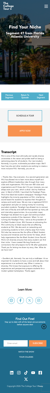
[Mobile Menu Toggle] (46, 6)
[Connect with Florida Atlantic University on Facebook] (20, 300)
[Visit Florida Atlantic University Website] (11, 300)
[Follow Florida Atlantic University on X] (29, 300)
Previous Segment (9, 96)
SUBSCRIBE (38, 343)
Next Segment (41, 96)
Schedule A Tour (25, 116)
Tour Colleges (26, 357)
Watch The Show (26, 352)
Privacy (40, 386)
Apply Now (25, 131)
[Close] (25, 328)
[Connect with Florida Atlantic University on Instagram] (38, 300)
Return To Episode (25, 96)
